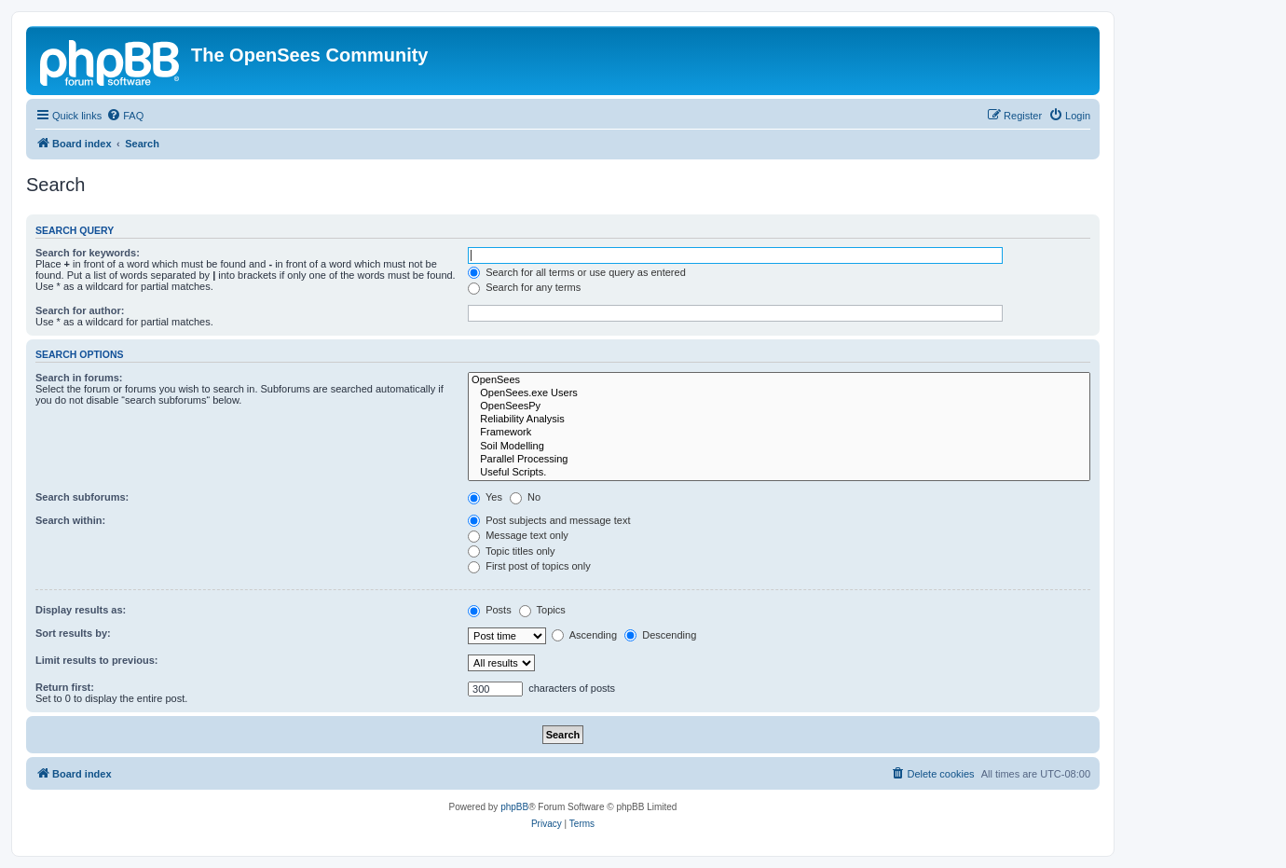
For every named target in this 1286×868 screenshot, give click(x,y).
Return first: (64, 687)
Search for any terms (524, 287)
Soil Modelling (779, 446)
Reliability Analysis (779, 419)
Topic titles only (511, 551)
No (525, 497)
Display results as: (80, 609)
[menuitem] (125, 115)
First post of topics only (529, 566)
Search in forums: (79, 377)
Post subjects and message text (549, 520)
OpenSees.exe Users (779, 393)
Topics (542, 609)
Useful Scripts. (779, 472)
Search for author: (79, 310)
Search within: (70, 520)
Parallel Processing (779, 459)
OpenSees (779, 380)
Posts (490, 609)
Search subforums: (82, 497)
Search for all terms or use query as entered (577, 272)
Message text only (518, 535)
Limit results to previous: (96, 660)
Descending (660, 635)
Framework (779, 432)
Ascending (584, 635)
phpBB (514, 807)
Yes (485, 497)
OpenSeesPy (779, 406)
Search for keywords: (87, 252)
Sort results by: (73, 633)
